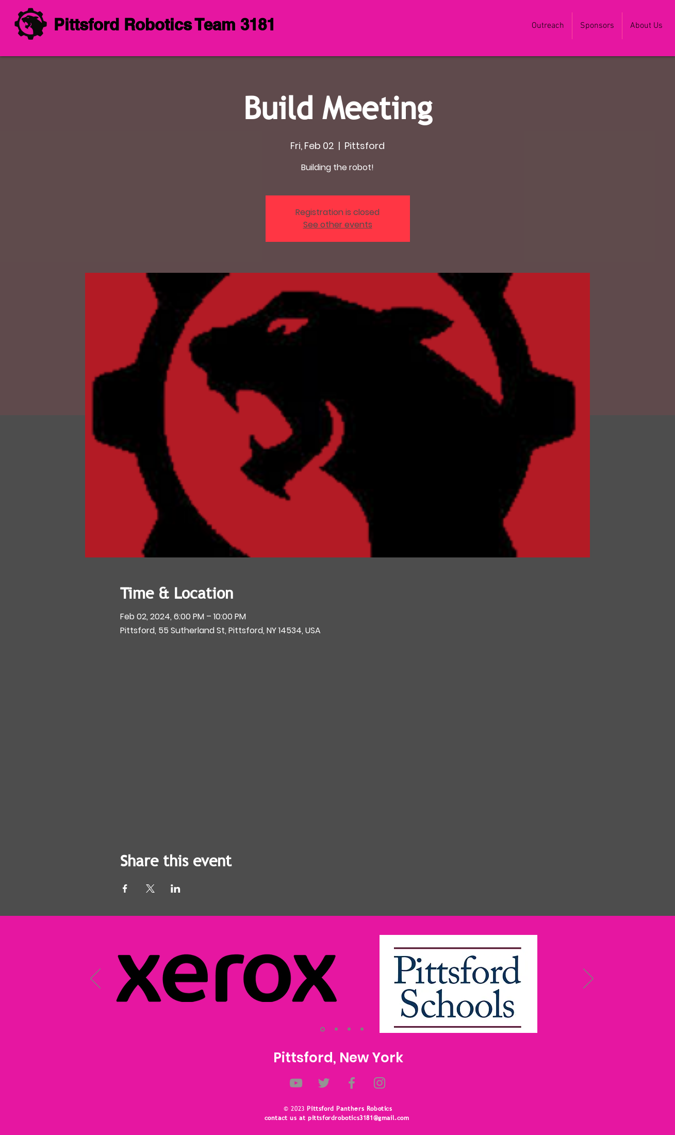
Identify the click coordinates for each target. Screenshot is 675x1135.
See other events (337, 225)
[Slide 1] (322, 1029)
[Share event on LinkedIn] (175, 888)
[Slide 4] (362, 1029)
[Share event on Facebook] (125, 888)
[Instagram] (379, 1083)
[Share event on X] (150, 888)
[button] (646, 25)
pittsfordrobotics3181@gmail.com (358, 1118)
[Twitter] (324, 1083)
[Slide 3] (349, 1029)
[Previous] (95, 979)
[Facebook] (351, 1083)
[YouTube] (296, 1083)
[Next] (588, 979)
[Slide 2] (336, 1029)
